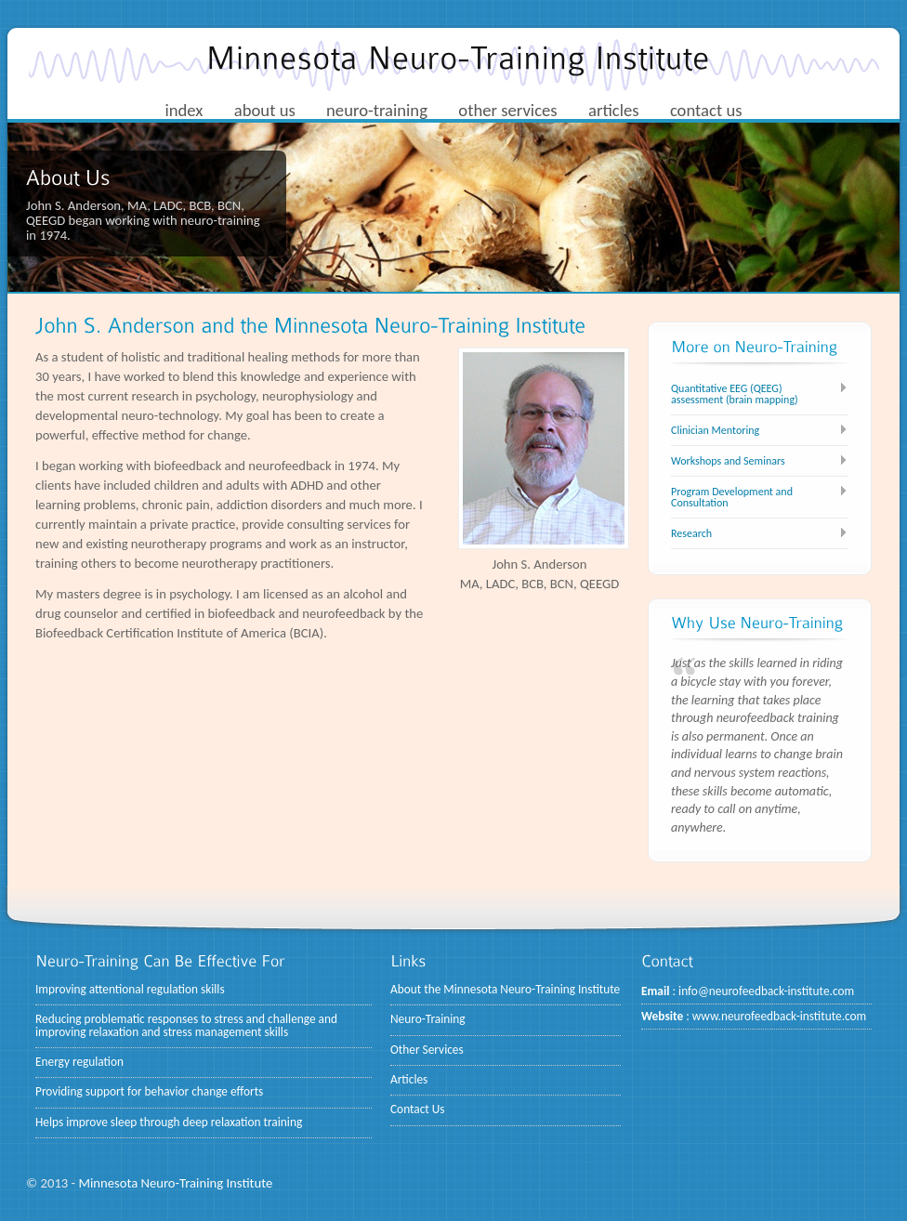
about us (265, 110)
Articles (408, 1079)
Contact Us (417, 1109)
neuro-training (376, 110)
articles (613, 110)
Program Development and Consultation (732, 497)
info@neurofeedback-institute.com (766, 991)
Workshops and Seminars (728, 460)
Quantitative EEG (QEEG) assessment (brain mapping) (734, 394)
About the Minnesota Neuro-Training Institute (505, 989)
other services (507, 110)
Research (691, 533)
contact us (706, 110)
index (183, 110)
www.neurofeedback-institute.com (779, 1016)
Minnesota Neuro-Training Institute (175, 1183)
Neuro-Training (428, 1019)
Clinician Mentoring (715, 430)
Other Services (427, 1049)
